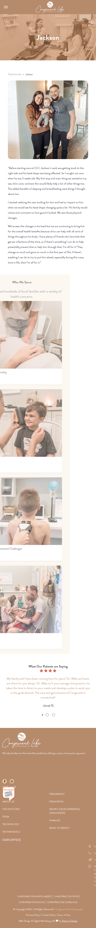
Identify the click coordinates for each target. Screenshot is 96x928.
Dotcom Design (69, 921)
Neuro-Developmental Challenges (64, 811)
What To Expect (59, 828)
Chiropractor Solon (31, 902)
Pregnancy (57, 794)
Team (5, 817)
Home (6, 794)
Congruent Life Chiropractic (69, 909)
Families (54, 820)
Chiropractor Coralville (62, 902)
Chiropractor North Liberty (34, 896)
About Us (8, 802)
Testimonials (14, 74)
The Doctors (11, 809)
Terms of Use (63, 915)
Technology (10, 824)
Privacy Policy (33, 915)
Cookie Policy (48, 915)
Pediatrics (56, 802)
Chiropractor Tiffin (66, 896)
